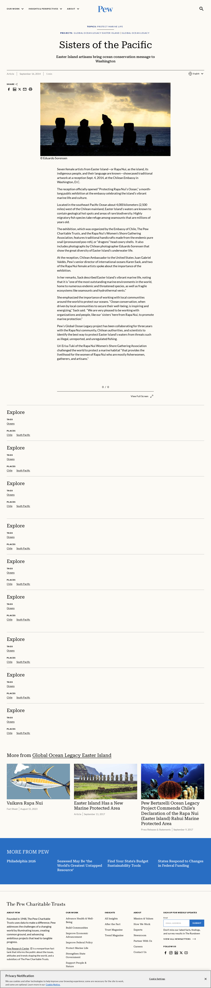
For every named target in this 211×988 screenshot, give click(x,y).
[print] (30, 89)
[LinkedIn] (176, 953)
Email (165, 918)
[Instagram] (171, 953)
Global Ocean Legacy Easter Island (71, 755)
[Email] (176, 923)
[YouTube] (186, 953)
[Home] (36, 904)
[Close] (205, 980)
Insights (110, 912)
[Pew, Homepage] (105, 8)
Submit (197, 923)
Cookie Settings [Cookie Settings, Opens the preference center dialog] (157, 980)
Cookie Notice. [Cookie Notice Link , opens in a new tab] (53, 986)
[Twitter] (181, 952)
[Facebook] (165, 953)
